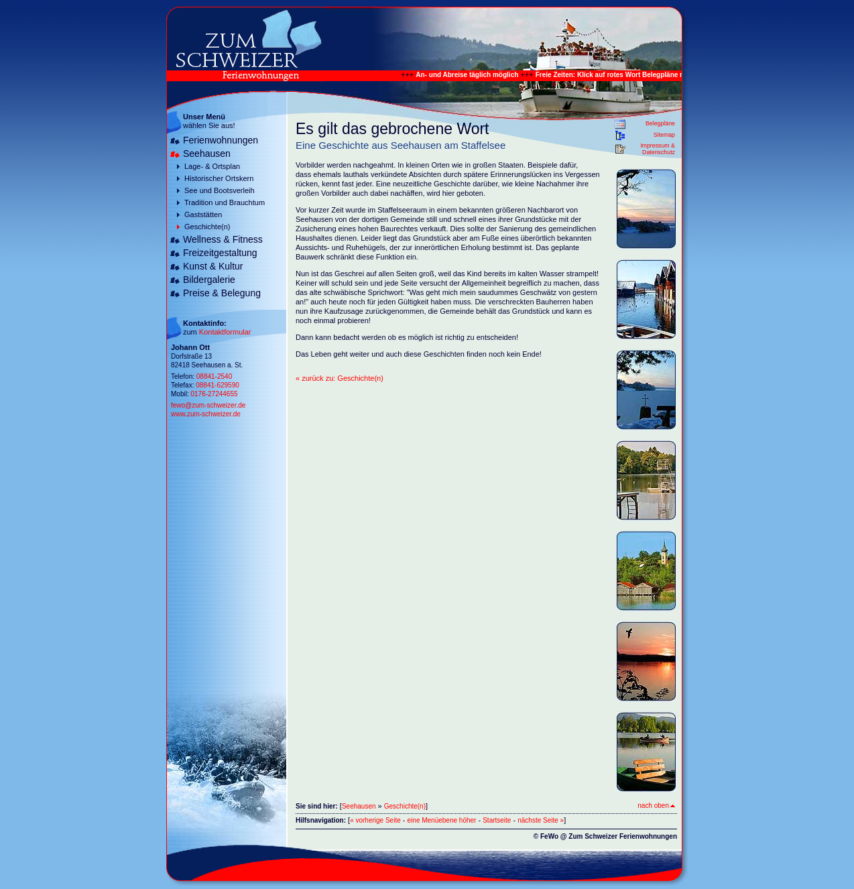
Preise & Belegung (222, 293)
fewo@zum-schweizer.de (208, 405)
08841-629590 (217, 385)
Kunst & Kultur (213, 266)
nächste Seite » (540, 820)
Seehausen (207, 153)
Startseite (497, 820)
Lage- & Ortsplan (212, 166)
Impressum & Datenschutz (657, 149)
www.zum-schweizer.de (206, 414)
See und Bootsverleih (219, 190)
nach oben (656, 805)
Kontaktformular (225, 332)
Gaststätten (203, 215)
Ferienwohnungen (220, 140)
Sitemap (664, 134)
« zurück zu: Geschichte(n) (339, 378)
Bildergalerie (209, 279)
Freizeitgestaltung (220, 252)
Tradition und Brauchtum (224, 202)
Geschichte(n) (207, 227)
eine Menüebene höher (442, 820)
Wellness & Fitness (223, 239)
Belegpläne (660, 123)
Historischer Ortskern (218, 178)
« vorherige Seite (375, 820)
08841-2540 (214, 376)
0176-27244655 (213, 394)
